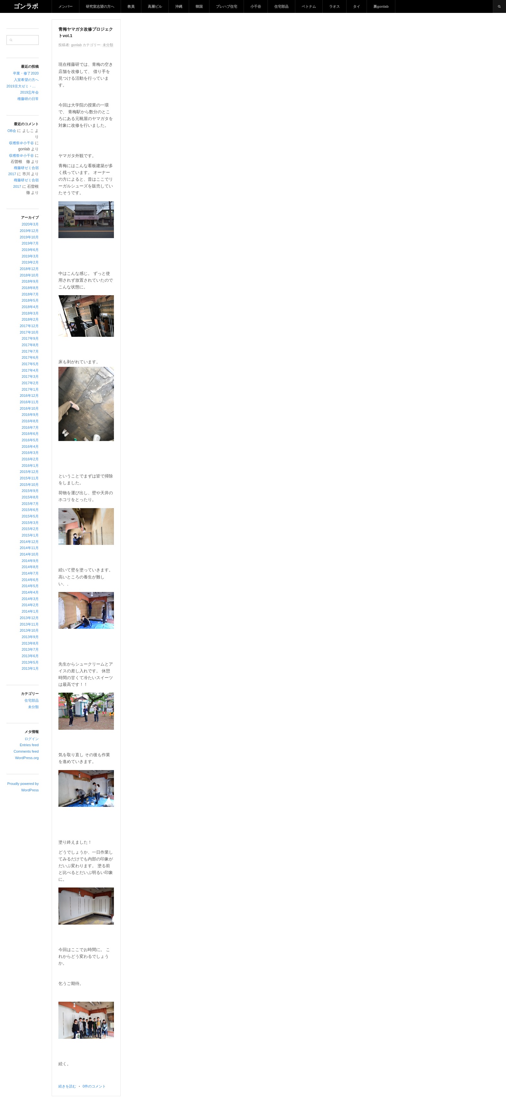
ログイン (32, 739)
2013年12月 (29, 618)
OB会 (11, 131)
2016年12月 (29, 395)
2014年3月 (30, 599)
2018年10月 (29, 275)
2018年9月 (30, 281)
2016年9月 (30, 414)
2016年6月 (30, 434)
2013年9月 (30, 637)
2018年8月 (30, 288)
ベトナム (309, 6)
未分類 (33, 707)
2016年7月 (30, 427)
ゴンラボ (26, 6)
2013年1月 (30, 668)
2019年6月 (30, 250)
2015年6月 (30, 510)
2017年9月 (30, 338)
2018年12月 (29, 269)
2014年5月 (30, 586)
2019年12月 (29, 231)
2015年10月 (29, 484)
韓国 (199, 6)
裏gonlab (381, 6)
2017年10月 (29, 332)
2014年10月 (29, 554)
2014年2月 (30, 605)
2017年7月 (30, 351)
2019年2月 (30, 262)
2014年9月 (30, 561)
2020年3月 (30, 224)
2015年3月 (30, 523)
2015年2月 (30, 529)
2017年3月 (30, 376)
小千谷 (255, 6)
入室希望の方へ (26, 80)
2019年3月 (30, 256)
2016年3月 (30, 453)
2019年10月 (29, 237)
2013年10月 (29, 630)
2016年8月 (30, 421)
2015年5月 (30, 516)
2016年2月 (30, 459)
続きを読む (67, 1086)
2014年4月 (30, 592)
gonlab (76, 45)
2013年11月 (29, 624)
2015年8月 (30, 497)
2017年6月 (30, 357)
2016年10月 (29, 408)
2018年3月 (30, 313)
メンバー (65, 6)
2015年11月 (29, 478)
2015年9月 (30, 491)
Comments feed (26, 751)
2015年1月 (30, 535)
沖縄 (178, 6)
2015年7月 (30, 504)
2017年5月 (30, 364)
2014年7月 (30, 573)
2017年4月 (30, 370)
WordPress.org (27, 758)
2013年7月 (30, 649)
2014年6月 (30, 580)
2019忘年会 (29, 92)
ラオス (334, 6)
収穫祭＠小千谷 (21, 143)
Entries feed (29, 745)
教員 (131, 6)
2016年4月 (30, 446)
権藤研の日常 (28, 99)
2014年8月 (30, 567)
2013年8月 (30, 643)
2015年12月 (29, 472)
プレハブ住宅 (226, 6)
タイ (356, 6)
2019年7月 (30, 243)
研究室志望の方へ (100, 6)
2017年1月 (30, 389)
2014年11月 (29, 548)
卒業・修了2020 (26, 73)
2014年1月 (30, 611)
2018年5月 (30, 300)
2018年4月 (30, 307)
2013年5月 (30, 662)
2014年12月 (29, 542)
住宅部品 (281, 6)
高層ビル (155, 6)
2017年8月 (30, 345)
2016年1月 (30, 465)
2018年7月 (30, 294)
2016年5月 (30, 440)
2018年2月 (30, 319)
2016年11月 (29, 402)
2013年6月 (30, 656)
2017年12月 (29, 326)
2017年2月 (30, 383)
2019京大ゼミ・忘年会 (22, 86)
